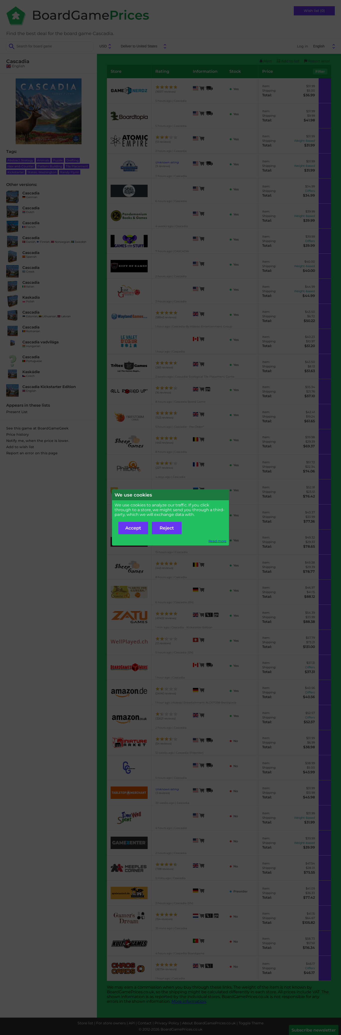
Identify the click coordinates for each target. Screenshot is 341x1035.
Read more (217, 541)
